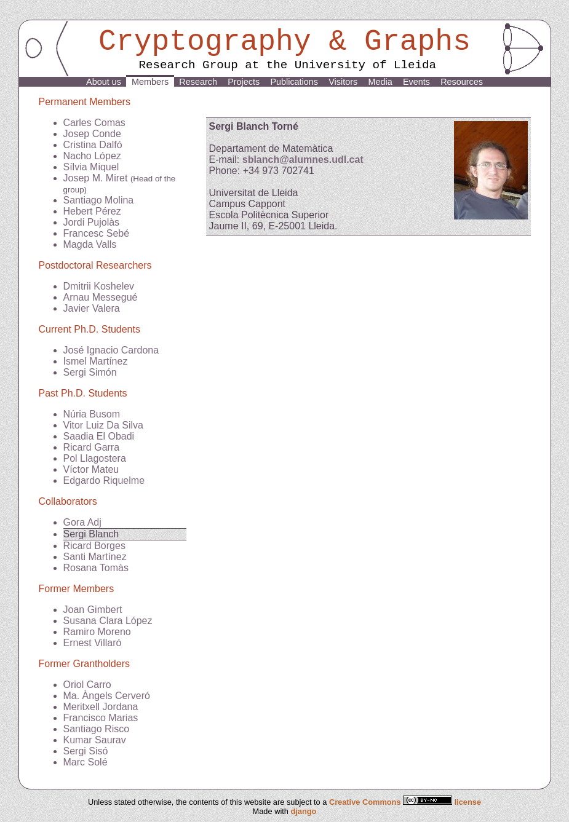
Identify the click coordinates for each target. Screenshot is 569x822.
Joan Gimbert (92, 609)
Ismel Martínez (95, 361)
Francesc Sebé (96, 233)
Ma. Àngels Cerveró (106, 695)
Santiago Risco (96, 729)
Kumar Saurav (94, 740)
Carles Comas (94, 122)
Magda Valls (90, 244)
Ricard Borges (94, 545)
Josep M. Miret (95, 178)
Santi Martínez (95, 556)
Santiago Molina (98, 200)
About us (103, 82)
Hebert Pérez (92, 211)
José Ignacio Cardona (111, 350)
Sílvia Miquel (91, 167)
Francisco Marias (100, 718)
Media (380, 82)
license (468, 802)
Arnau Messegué (100, 297)
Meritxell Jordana (100, 706)
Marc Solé (85, 762)
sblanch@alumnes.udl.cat (303, 159)
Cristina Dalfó (92, 145)
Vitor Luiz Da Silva (103, 425)
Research (198, 82)
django (303, 811)
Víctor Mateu (91, 469)
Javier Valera (91, 308)
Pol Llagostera (94, 458)
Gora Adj (82, 522)
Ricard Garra (91, 447)
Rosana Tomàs (96, 568)
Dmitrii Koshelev (99, 286)
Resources (461, 82)
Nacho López (92, 156)
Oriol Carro (87, 684)
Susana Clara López (108, 620)
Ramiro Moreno (97, 631)
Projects (244, 82)
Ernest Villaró (92, 643)
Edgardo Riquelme (104, 480)
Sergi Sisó (85, 751)
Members (150, 82)
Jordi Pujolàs (91, 222)
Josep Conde (92, 133)
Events (416, 82)
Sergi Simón (90, 372)
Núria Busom (91, 414)
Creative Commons (392, 802)
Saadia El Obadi (99, 436)
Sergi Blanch (91, 534)
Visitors (342, 82)
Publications (294, 82)
